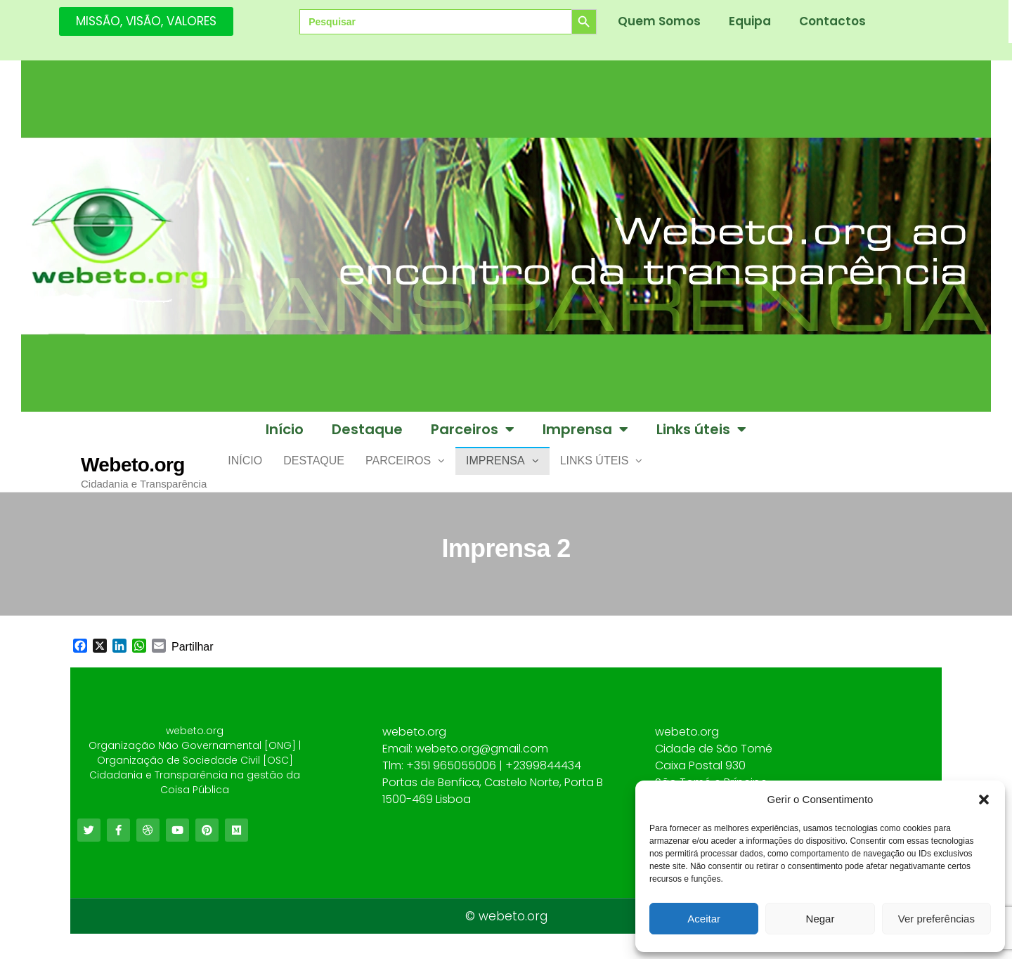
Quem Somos (659, 21)
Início (285, 429)
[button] (984, 799)
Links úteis (701, 429)
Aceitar (703, 919)
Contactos (832, 21)
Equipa (750, 21)
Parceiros (472, 429)
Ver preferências (936, 919)
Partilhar (192, 658)
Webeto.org (133, 465)
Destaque (367, 429)
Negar (820, 919)
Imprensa (585, 429)
